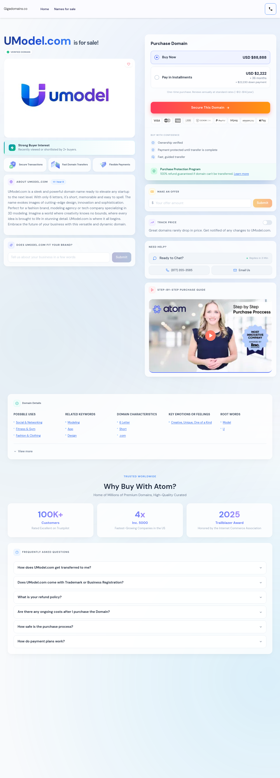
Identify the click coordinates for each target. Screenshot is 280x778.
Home (47, 9)
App (70, 430)
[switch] (267, 223)
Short (123, 430)
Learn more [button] (241, 175)
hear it (58, 181)
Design (72, 437)
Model (227, 424)
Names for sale (67, 9)
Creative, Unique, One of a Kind (191, 424)
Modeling (74, 424)
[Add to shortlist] (128, 64)
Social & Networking (29, 424)
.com (122, 437)
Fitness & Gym (25, 430)
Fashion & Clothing (28, 437)
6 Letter (124, 424)
